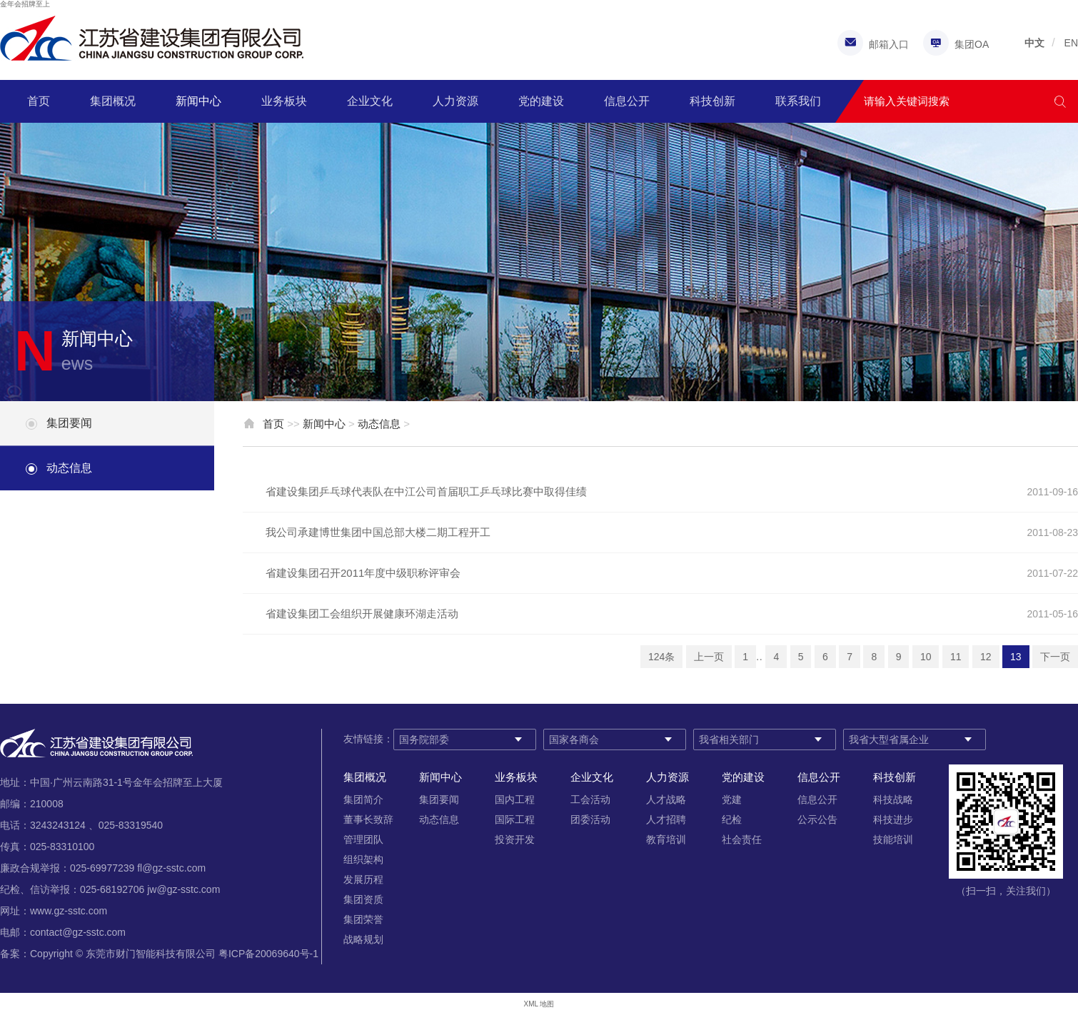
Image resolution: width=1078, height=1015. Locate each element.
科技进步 (893, 819)
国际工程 (515, 819)
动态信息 (69, 468)
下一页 (1055, 656)
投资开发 (515, 839)
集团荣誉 (363, 919)
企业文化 (370, 101)
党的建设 (541, 101)
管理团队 (363, 839)
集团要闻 (69, 423)
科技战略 (893, 799)
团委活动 (590, 819)
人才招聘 (666, 819)
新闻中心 (198, 101)
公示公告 (817, 819)
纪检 (732, 819)
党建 (732, 799)
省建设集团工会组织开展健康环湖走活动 (362, 613)
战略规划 (363, 939)
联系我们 (798, 101)
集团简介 (363, 799)
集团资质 (363, 899)
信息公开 (627, 101)
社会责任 (742, 839)
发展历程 (363, 879)
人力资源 (455, 101)
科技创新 (712, 101)
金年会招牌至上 (25, 4)
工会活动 (590, 799)
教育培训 (666, 839)
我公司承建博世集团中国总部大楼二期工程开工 (378, 532)
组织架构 (363, 859)
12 (986, 656)
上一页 (709, 656)
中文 (1034, 43)
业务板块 (284, 101)
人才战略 (666, 799)
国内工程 (515, 799)
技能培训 (893, 839)
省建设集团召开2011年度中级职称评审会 (363, 573)
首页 (38, 101)
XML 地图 (539, 1004)
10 (926, 656)
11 (956, 656)
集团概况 (113, 101)
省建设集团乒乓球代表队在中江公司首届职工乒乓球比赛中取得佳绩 (426, 491)
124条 (661, 656)
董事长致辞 (368, 819)
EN (1071, 43)
